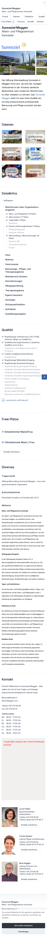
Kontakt (31, 21)
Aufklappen (8, 200)
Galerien (16, 16)
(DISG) (36, 498)
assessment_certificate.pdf (15, 400)
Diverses (21, 21)
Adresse (40, 21)
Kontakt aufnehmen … (12, 452)
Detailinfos (29, 16)
